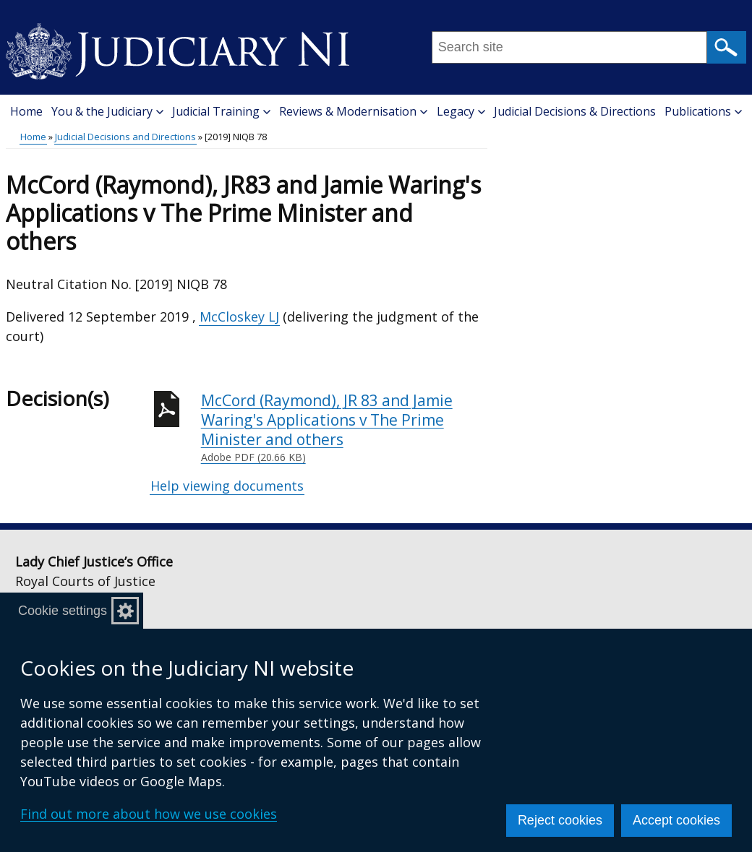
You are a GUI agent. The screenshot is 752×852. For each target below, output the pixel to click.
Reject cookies (560, 820)
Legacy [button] (461, 111)
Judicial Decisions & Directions (575, 111)
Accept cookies (676, 820)
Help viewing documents (227, 485)
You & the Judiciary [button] (107, 111)
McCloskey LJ (239, 316)
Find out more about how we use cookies (148, 813)
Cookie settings (62, 610)
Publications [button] (703, 111)
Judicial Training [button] (221, 111)
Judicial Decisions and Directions (125, 136)
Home (26, 111)
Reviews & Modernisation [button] (353, 111)
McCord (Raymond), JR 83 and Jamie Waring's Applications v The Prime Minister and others (344, 428)
